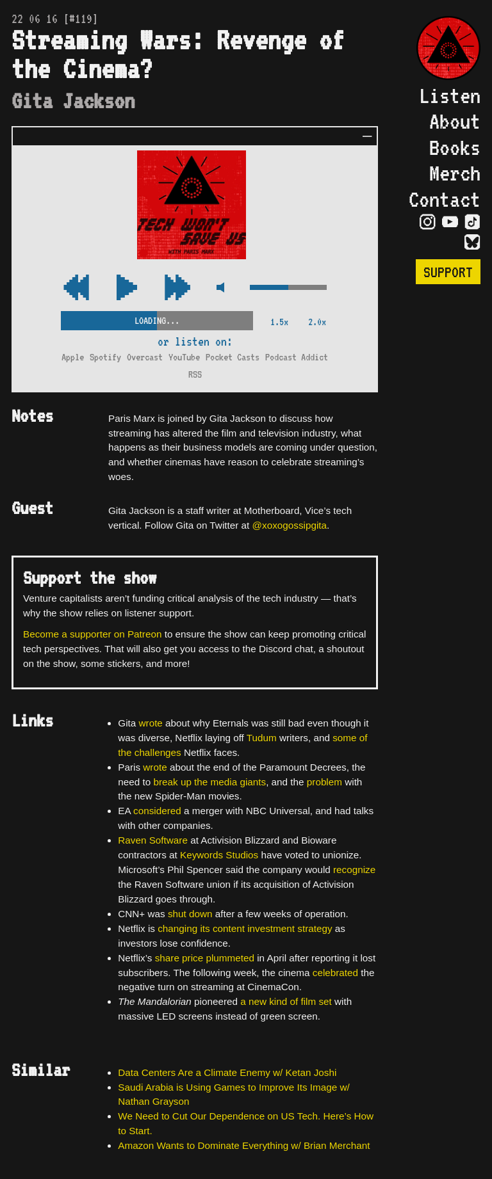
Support (448, 271)
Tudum (262, 737)
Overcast (145, 357)
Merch (454, 173)
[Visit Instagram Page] (428, 222)
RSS (195, 374)
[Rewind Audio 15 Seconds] (177, 288)
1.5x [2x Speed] (279, 322)
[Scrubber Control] (157, 318)
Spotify (105, 357)
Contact (444, 199)
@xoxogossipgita (289, 525)
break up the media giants (209, 781)
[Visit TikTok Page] (472, 222)
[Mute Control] (220, 288)
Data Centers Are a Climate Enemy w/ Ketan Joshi (227, 1072)
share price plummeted (204, 957)
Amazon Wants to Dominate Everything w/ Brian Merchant (244, 1145)
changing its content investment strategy (245, 928)
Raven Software (153, 840)
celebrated (335, 972)
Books (454, 147)
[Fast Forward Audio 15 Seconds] (76, 288)
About (454, 121)
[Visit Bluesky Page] (472, 242)
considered (157, 810)
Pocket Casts (232, 357)
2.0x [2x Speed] (317, 322)
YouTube (184, 357)
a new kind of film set (286, 1001)
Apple (73, 357)
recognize (354, 869)
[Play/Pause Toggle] (127, 288)
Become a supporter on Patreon (92, 634)
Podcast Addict (296, 357)
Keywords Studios (219, 854)
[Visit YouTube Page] (450, 222)
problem (324, 781)
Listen (449, 95)
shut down (190, 913)
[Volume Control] (288, 288)
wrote (151, 723)
